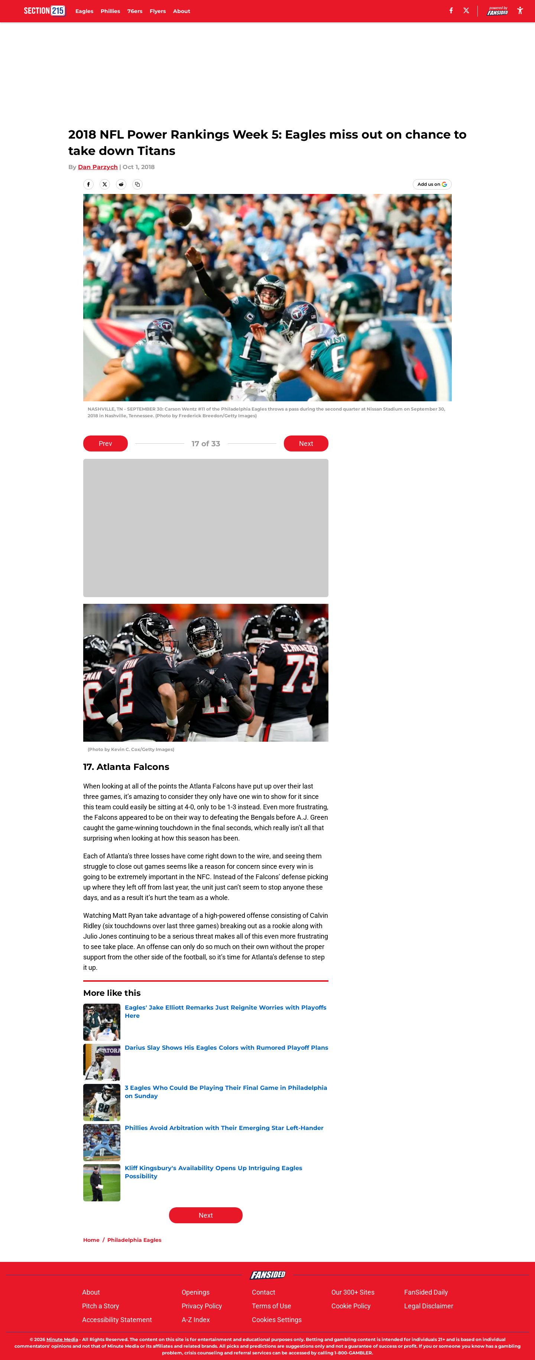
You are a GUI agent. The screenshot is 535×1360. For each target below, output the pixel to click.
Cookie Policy (351, 1306)
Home (91, 1240)
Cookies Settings (277, 1320)
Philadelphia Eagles (134, 1240)
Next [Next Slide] (306, 443)
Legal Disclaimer (428, 1306)
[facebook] (451, 10)
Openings (196, 1292)
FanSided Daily (426, 1292)
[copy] (137, 184)
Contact (263, 1292)
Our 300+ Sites (352, 1292)
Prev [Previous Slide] (105, 443)
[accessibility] (520, 10)
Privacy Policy (202, 1306)
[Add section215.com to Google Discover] (432, 184)
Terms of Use (271, 1306)
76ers (134, 11)
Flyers (158, 11)
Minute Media (62, 1339)
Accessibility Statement (117, 1320)
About (181, 11)
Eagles (84, 11)
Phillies (110, 11)
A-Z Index (196, 1320)
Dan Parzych (98, 167)
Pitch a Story (100, 1306)
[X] (466, 10)
